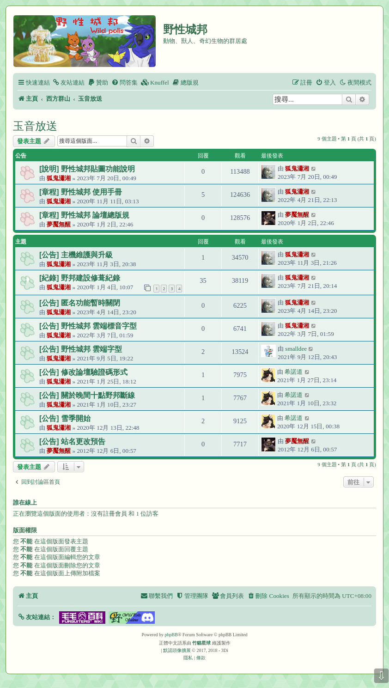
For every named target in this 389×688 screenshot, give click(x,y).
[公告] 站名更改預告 (72, 441)
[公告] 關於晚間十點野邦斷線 (87, 395)
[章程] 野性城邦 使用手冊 (80, 192)
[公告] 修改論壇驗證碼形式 (83, 372)
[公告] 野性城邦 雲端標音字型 (88, 326)
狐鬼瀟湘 (59, 178)
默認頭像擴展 (177, 650)
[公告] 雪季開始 (65, 418)
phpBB (171, 634)
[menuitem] (68, 82)
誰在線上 (25, 502)
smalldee (296, 348)
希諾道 (294, 371)
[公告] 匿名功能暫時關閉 (79, 303)
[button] (37, 617)
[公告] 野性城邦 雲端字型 (80, 349)
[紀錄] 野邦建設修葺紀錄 (79, 278)
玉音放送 (35, 126)
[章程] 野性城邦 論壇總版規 (84, 215)
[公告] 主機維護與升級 (76, 255)
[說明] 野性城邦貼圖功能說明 (87, 169)
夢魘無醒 (59, 224)
